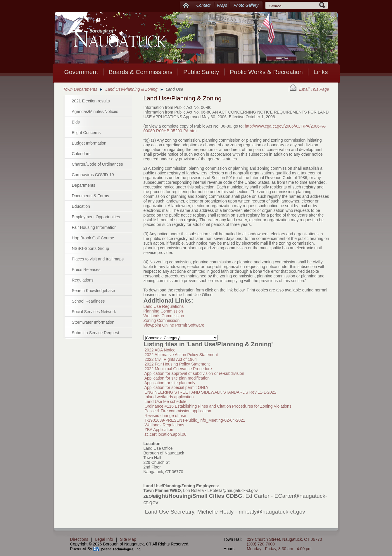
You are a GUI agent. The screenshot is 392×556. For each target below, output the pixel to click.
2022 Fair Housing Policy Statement (177, 364)
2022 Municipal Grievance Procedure (178, 368)
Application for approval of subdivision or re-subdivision (194, 373)
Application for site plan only (169, 382)
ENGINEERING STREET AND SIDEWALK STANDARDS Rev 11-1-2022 (210, 392)
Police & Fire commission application (177, 411)
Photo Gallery (246, 5)
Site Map (128, 539)
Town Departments (80, 89)
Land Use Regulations (164, 306)
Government (81, 71)
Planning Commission (163, 311)
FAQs (222, 5)
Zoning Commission (162, 320)
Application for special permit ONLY (176, 387)
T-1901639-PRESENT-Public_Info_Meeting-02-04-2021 (194, 420)
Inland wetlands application (169, 396)
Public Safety (201, 71)
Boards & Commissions (140, 71)
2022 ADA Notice (159, 350)
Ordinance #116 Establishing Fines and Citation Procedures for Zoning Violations (217, 406)
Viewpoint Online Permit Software (174, 325)
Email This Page (309, 89)
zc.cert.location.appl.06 (165, 434)
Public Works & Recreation (266, 71)
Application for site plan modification (177, 378)
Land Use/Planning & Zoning (131, 89)
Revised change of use (165, 415)
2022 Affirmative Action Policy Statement (181, 354)
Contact (203, 5)
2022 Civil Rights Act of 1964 (170, 359)
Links (321, 71)
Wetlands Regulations (164, 425)
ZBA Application (158, 429)
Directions (79, 539)
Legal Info (104, 539)
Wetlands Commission (164, 315)
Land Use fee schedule (165, 401)
